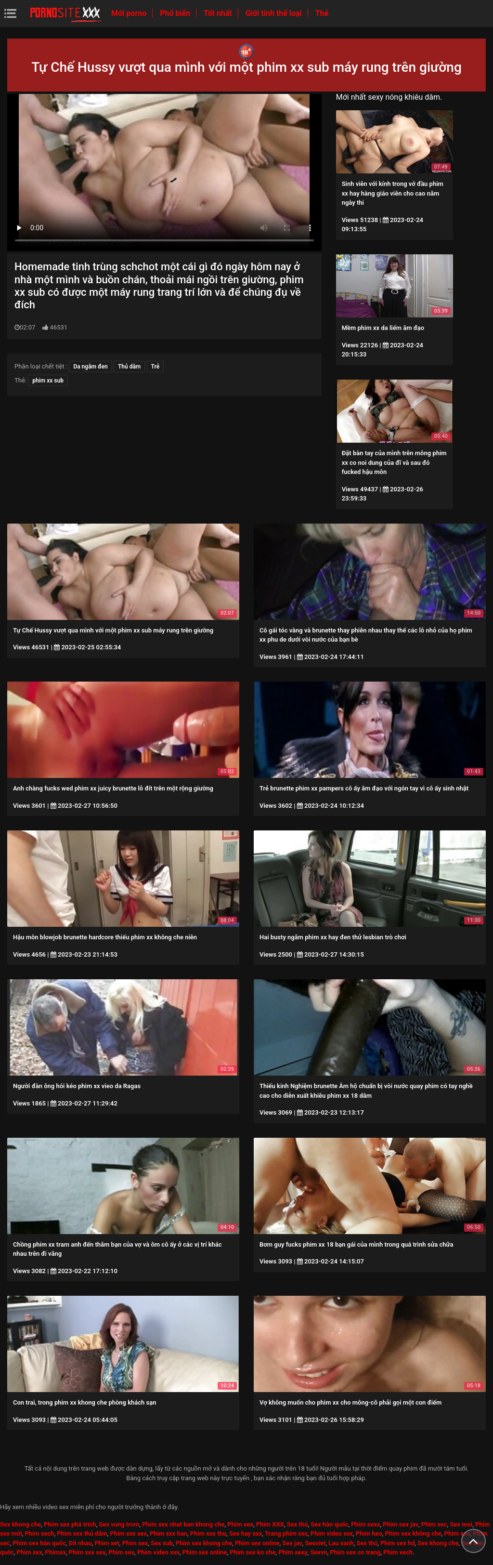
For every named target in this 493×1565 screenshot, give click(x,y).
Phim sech (39, 1533)
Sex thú (297, 1524)
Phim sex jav (400, 1524)
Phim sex (240, 1524)
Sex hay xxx (245, 1533)
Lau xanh (341, 1543)
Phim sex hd (397, 1543)
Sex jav (292, 1543)
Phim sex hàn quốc (39, 1543)
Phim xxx (29, 1552)
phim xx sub (48, 380)
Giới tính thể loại (275, 13)
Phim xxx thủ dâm (82, 1533)
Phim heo (369, 1533)
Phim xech (398, 1552)
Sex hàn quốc (329, 1524)
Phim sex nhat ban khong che (183, 1524)
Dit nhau (80, 1543)
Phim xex (135, 1543)
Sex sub (162, 1543)
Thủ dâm (129, 366)
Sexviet (315, 1543)
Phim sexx (365, 1524)
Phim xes (457, 1533)
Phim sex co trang (355, 1552)
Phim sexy (292, 1552)
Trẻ (155, 366)
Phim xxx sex (128, 1533)
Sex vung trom (119, 1524)
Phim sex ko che (252, 1552)
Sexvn (318, 1552)
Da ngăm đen (90, 366)
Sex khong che (20, 1524)
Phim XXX (270, 1524)
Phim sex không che (413, 1533)
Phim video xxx (332, 1533)
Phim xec (434, 1524)
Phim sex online (257, 1543)
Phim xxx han (168, 1533)
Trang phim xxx (286, 1533)
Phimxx (55, 1552)
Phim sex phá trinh (70, 1524)
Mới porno (129, 13)
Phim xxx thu (208, 1533)
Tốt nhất (219, 13)
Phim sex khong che (204, 1543)
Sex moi (461, 1524)
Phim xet (107, 1543)
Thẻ (321, 13)
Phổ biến (176, 13)
